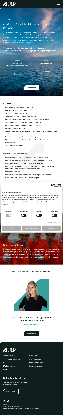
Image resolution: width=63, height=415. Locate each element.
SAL (4, 362)
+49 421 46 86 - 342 (31, 324)
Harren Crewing (9, 356)
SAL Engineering (35, 359)
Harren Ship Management (12, 359)
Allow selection (31, 228)
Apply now (31, 87)
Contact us (10, 391)
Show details (52, 222)
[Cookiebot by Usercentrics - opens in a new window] (52, 185)
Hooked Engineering (36, 362)
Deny (11, 228)
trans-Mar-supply (35, 366)
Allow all (51, 228)
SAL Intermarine (9, 366)
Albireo (5, 369)
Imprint (5, 404)
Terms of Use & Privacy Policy (11, 406)
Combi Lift (33, 356)
